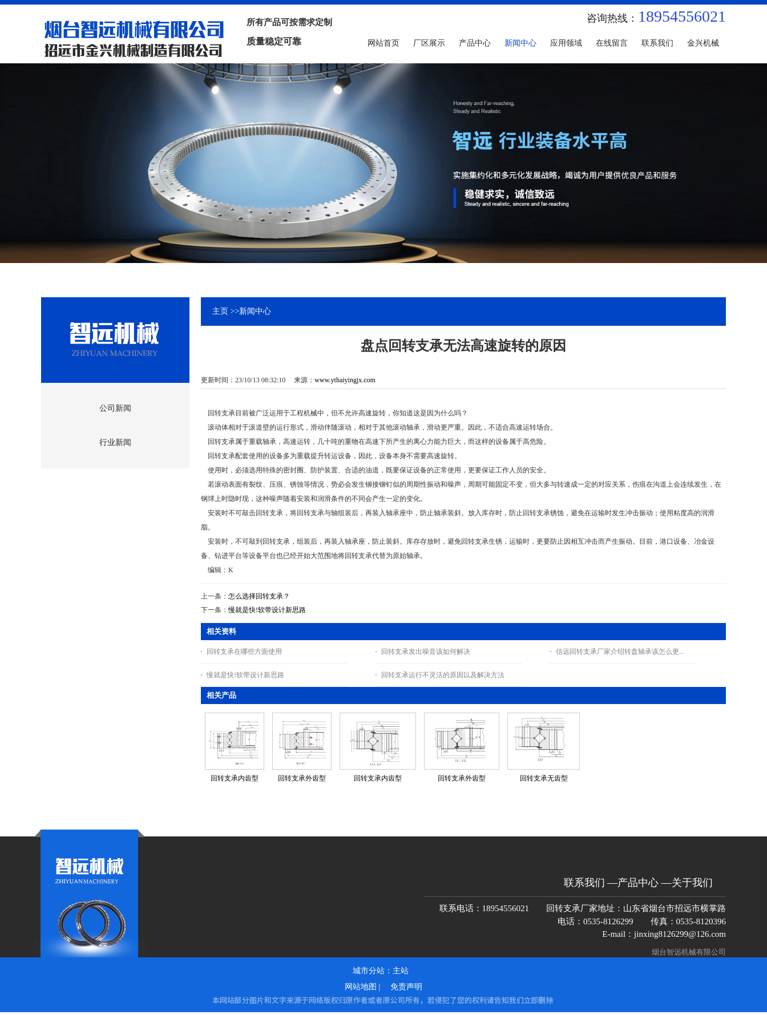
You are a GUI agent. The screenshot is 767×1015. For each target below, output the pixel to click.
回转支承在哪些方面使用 (244, 652)
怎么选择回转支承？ (259, 596)
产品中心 (638, 882)
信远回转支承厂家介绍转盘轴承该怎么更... (620, 652)
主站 (401, 971)
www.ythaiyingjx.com (345, 380)
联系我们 (584, 882)
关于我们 (692, 882)
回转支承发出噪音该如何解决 (425, 652)
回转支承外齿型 (302, 778)
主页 (220, 311)
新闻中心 (255, 311)
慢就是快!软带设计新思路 (267, 610)
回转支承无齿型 (544, 778)
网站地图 (361, 986)
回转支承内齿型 (235, 778)
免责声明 (406, 986)
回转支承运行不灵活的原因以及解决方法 (442, 675)
